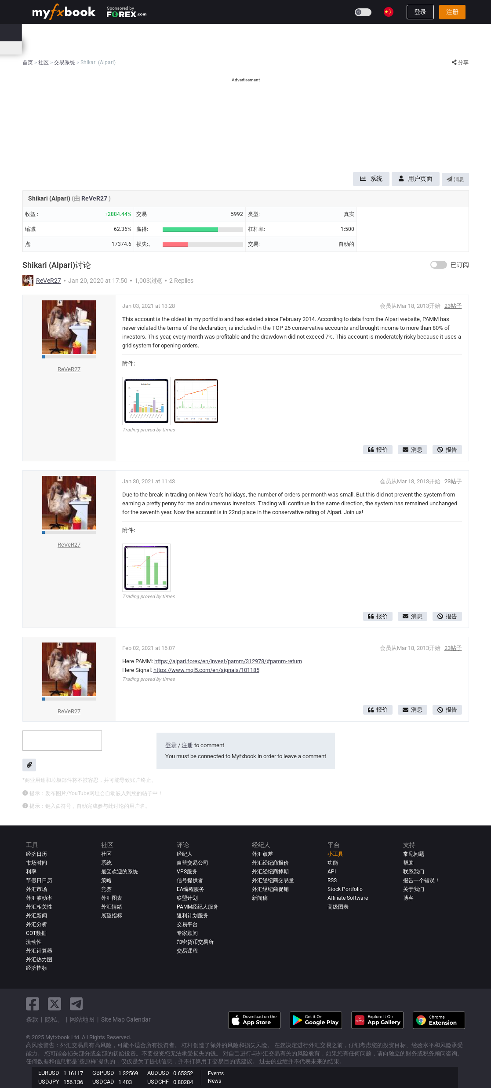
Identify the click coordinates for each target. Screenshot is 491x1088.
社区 (172, 32)
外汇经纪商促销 (270, 889)
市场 (123, 32)
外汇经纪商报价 (270, 863)
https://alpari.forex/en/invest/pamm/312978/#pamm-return (228, 661)
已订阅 (460, 264)
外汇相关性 (39, 907)
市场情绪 (173, 47)
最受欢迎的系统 (119, 872)
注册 (452, 11)
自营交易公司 (192, 863)
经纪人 (224, 32)
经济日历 (44, 47)
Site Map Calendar (126, 1019)
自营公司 (258, 32)
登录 (420, 11)
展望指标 (111, 916)
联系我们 (413, 872)
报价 (378, 449)
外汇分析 (36, 924)
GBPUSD (103, 1073)
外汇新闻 (36, 916)
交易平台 (187, 924)
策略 (106, 880)
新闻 (99, 32)
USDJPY (48, 1081)
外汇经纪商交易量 (273, 880)
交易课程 (187, 951)
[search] (462, 33)
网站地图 (82, 1019)
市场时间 (268, 47)
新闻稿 (260, 898)
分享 (460, 62)
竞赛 (313, 32)
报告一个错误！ (421, 880)
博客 (408, 898)
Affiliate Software (347, 898)
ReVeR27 (95, 198)
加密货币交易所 (195, 942)
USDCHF (158, 1081)
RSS (332, 880)
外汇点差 (262, 854)
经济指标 (36, 968)
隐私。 (54, 1019)
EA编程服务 (190, 889)
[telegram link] (76, 1003)
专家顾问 (187, 933)
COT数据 (36, 933)
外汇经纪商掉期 (270, 872)
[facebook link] (32, 1003)
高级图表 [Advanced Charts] (338, 907)
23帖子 (453, 306)
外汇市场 (36, 889)
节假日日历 (39, 880)
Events (216, 1073)
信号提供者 (190, 880)
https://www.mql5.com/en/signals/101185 (206, 670)
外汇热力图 (208, 47)
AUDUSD (158, 1073)
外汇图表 (111, 898)
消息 (455, 179)
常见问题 (413, 854)
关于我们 (413, 889)
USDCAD (103, 1081)
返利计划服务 (192, 916)
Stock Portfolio (345, 889)
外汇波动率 (39, 898)
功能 (332, 863)
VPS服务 (187, 872)
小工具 (335, 854)
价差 (147, 47)
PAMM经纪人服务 (197, 907)
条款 (32, 1019)
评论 (197, 32)
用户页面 (416, 178)
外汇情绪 (111, 907)
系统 (148, 32)
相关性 (239, 47)
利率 (70, 47)
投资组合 (68, 32)
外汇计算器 (98, 47)
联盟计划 (187, 898)
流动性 (34, 942)
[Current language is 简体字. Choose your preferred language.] (388, 12)
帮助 (408, 863)
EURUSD (48, 1073)
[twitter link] (54, 1003)
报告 (447, 449)
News (214, 1081)
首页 (38, 32)
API (331, 872)
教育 (288, 32)
